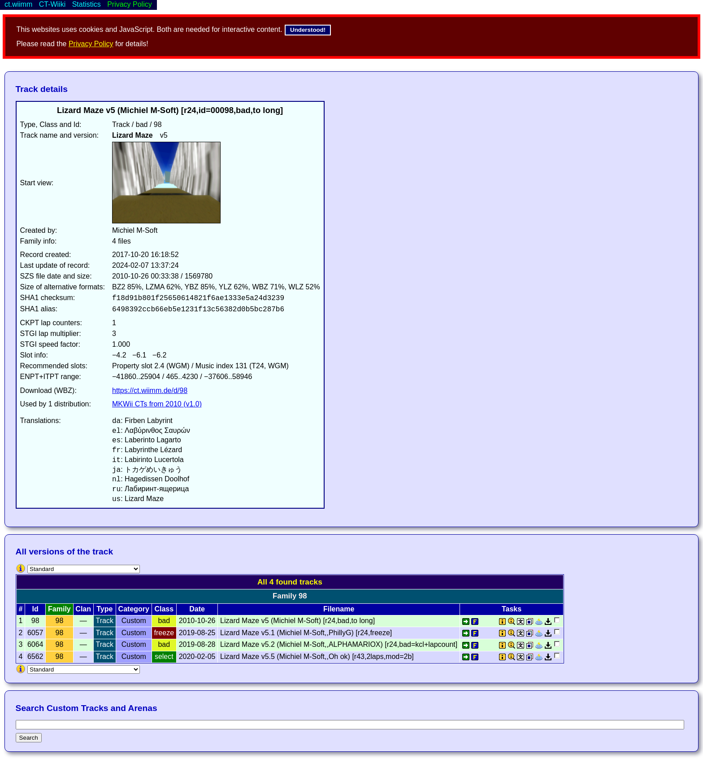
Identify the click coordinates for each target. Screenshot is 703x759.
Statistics (86, 4)
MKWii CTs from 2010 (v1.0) (157, 404)
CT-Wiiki (52, 4)
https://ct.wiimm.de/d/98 (149, 390)
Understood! (307, 29)
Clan (83, 609)
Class (164, 609)
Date (197, 609)
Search (28, 737)
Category (133, 609)
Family (59, 609)
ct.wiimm (18, 4)
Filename (338, 609)
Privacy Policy (91, 44)
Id (35, 609)
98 (60, 620)
